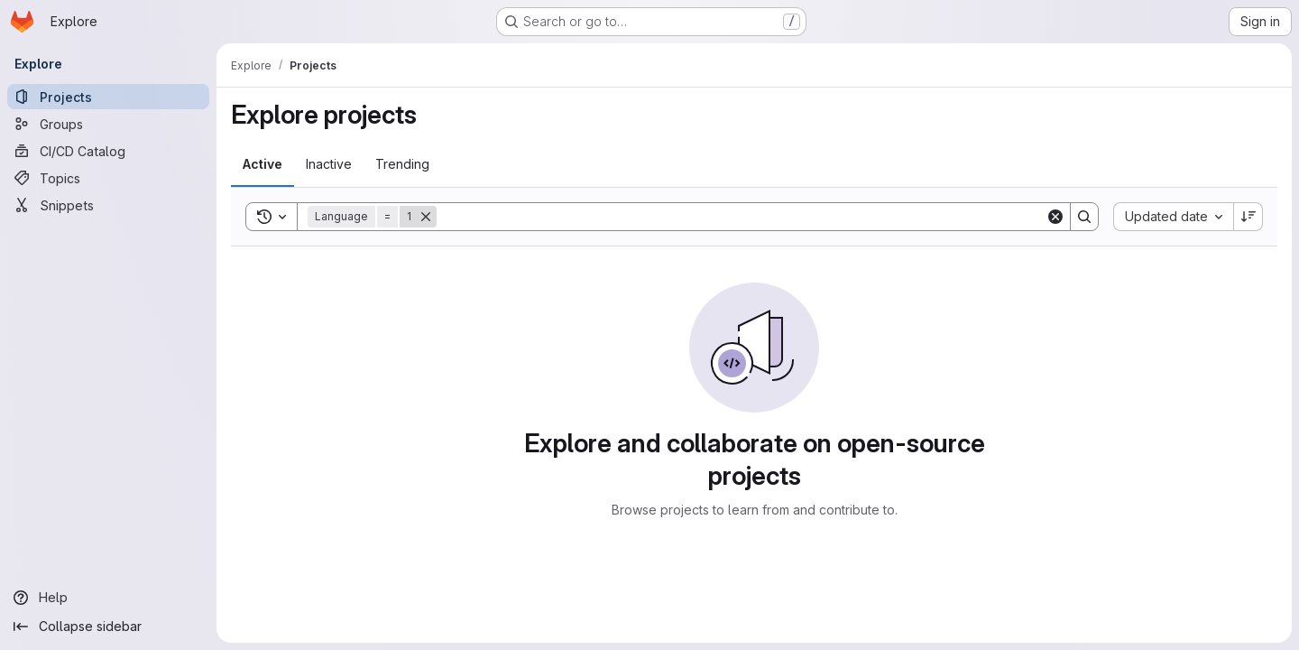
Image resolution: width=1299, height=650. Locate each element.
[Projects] (108, 96)
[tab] (262, 164)
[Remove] (426, 217)
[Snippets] (108, 205)
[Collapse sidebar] (108, 626)
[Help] (108, 597)
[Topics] (108, 177)
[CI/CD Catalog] (108, 150)
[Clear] (1055, 217)
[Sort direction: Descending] (1248, 216)
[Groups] (108, 123)
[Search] (741, 217)
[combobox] (1173, 216)
